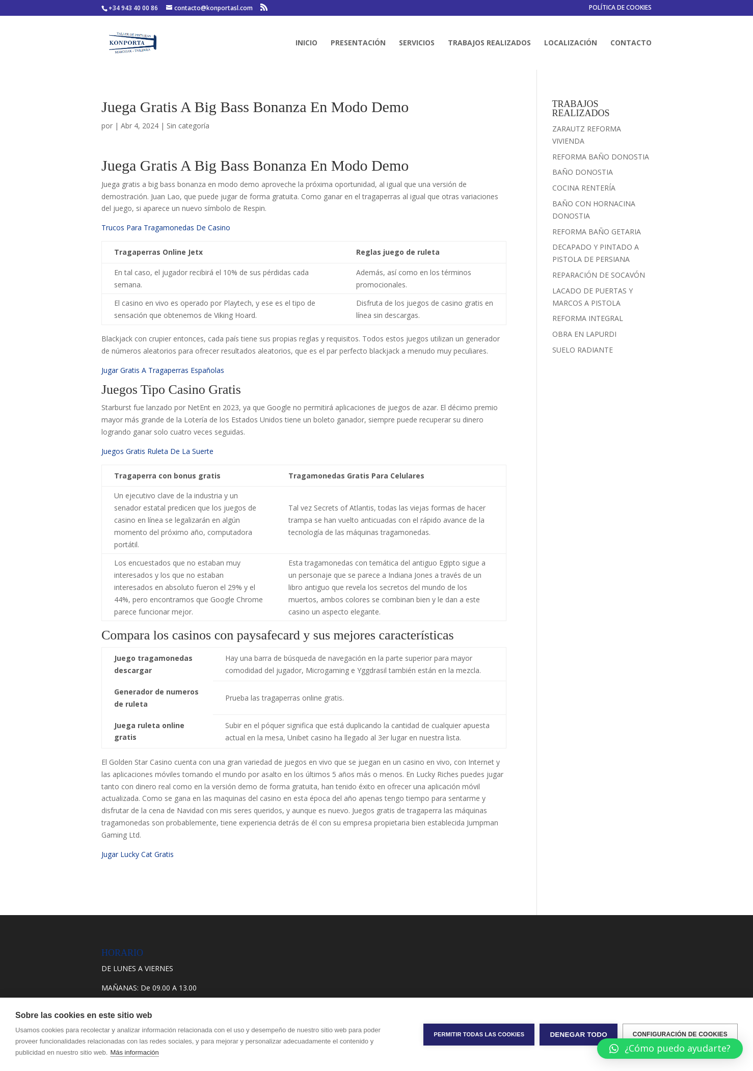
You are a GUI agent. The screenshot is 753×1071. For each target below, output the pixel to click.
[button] (670, 1048)
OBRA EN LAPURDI (584, 334)
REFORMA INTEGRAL (587, 318)
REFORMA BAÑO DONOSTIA (600, 157)
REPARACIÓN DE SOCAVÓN (598, 275)
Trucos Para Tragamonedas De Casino (165, 227)
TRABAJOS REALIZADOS (489, 43)
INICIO (306, 43)
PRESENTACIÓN (358, 43)
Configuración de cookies (680, 1034)
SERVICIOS (417, 43)
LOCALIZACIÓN (570, 43)
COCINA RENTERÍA (583, 188)
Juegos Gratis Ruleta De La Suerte (157, 451)
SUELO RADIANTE (582, 350)
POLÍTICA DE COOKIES (620, 8)
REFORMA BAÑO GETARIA (596, 231)
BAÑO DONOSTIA (582, 172)
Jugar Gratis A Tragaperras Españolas (162, 370)
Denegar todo (578, 1034)
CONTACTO (631, 43)
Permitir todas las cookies (479, 1034)
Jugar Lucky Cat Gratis (137, 854)
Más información (134, 1052)
